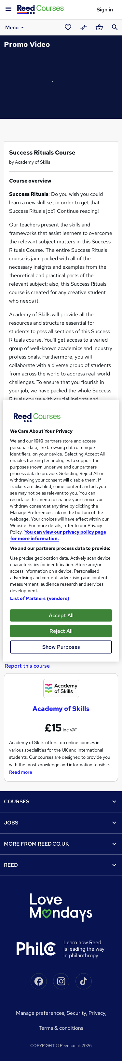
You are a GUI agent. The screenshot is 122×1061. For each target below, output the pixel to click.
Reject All (61, 630)
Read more (20, 772)
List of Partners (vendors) (39, 598)
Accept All (61, 615)
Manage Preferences (40, 1013)
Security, (77, 1013)
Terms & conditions (61, 1028)
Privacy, (97, 1013)
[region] (61, 530)
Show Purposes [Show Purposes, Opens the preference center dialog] (61, 646)
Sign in (105, 9)
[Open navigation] (8, 9)
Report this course (27, 665)
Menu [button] (15, 27)
